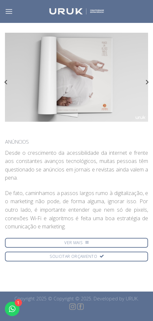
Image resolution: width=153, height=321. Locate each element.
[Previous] (6, 82)
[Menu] (9, 11)
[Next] (146, 82)
